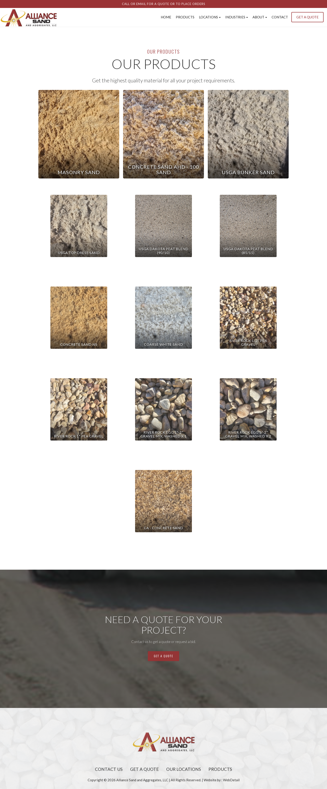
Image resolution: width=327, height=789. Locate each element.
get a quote (163, 646)
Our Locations (183, 769)
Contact (280, 17)
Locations (210, 17)
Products (185, 17)
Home (166, 17)
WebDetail (231, 780)
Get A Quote (144, 769)
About (260, 17)
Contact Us (109, 769)
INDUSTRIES (236, 17)
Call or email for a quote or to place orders (163, 4)
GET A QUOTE (307, 17)
